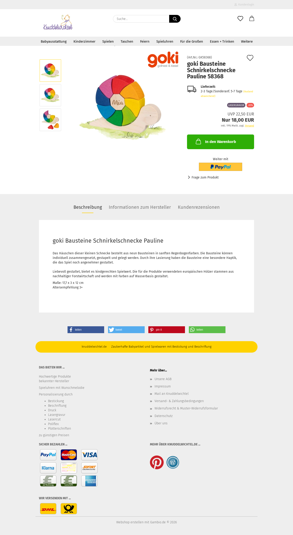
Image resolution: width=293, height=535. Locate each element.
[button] (252, 18)
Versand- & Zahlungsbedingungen (179, 401)
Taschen (127, 41)
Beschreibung (87, 207)
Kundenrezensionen (199, 207)
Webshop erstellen (130, 522)
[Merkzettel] (240, 18)
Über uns (161, 423)
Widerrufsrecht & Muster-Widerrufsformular (186, 408)
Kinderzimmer (84, 41)
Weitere (247, 41)
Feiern (144, 41)
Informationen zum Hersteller (140, 207)
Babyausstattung (54, 41)
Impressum (163, 386)
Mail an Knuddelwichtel (172, 394)
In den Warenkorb (215, 141)
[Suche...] (175, 19)
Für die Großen (191, 41)
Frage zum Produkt (205, 177)
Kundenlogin (244, 4)
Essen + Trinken (222, 41)
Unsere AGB (163, 379)
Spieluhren (164, 41)
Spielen (108, 41)
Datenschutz (164, 416)
